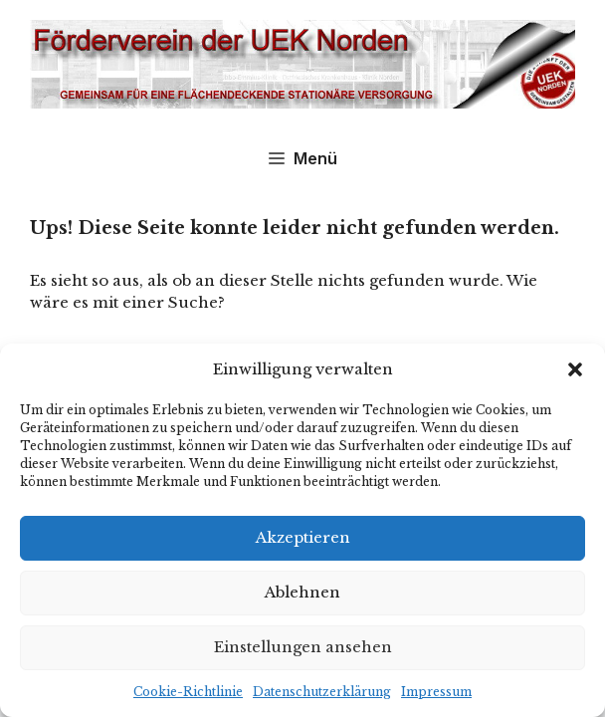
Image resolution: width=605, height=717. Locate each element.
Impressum (436, 691)
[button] (575, 369)
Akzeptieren (303, 537)
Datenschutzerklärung (322, 691)
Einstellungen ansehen (303, 646)
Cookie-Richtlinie (188, 691)
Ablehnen (302, 592)
